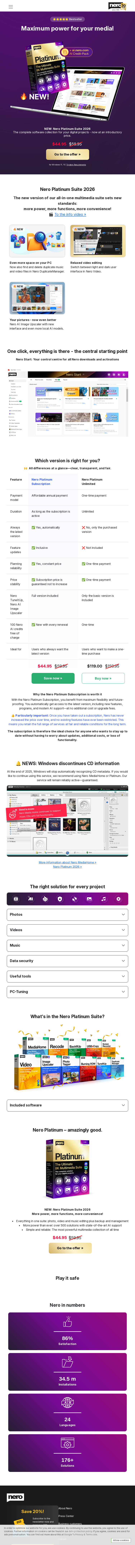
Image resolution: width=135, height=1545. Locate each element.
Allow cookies (121, 1540)
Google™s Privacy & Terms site (80, 1534)
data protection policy (80, 1531)
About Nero (65, 1508)
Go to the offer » (67, 154)
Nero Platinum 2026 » (67, 866)
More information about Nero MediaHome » (67, 862)
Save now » (53, 678)
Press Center (66, 1516)
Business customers (70, 1523)
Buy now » (103, 678)
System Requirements (76, 165)
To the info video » (70, 214)
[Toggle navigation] (10, 7)
